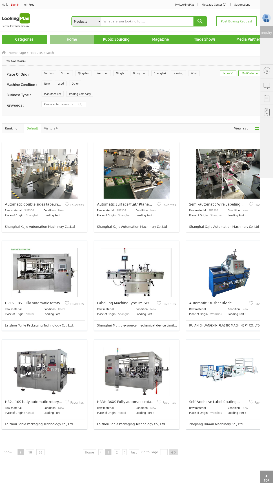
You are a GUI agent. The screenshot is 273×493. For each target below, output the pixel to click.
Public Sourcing (116, 39)
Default (32, 128)
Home (72, 39)
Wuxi (194, 73)
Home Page (17, 52)
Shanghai (160, 73)
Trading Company (80, 94)
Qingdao (83, 73)
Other (75, 83)
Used (61, 83)
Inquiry (266, 32)
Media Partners (249, 39)
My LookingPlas (184, 4)
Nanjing (178, 73)
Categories (24, 39)
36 (40, 452)
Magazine (160, 39)
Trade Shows (204, 39)
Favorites (77, 204)
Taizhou (48, 73)
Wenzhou (102, 73)
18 (30, 452)
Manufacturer (52, 94)
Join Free (29, 4)
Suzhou (65, 73)
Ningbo (120, 73)
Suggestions (242, 4)
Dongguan (139, 73)
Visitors (49, 128)
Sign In (15, 4)
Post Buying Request (236, 21)
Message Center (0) (214, 4)
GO (173, 452)
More (226, 73)
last (134, 452)
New (47, 83)
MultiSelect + (250, 73)
